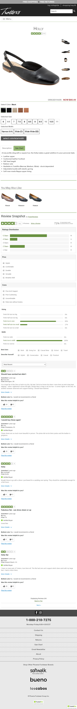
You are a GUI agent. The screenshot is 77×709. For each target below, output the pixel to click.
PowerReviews (33, 217)
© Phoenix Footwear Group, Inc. (38, 696)
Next (39, 605)
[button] (72, 707)
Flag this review (6, 408)
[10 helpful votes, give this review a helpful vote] (5, 451)
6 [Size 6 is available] (3, 121)
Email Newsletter (38, 649)
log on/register (53, 5)
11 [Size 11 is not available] (57, 121)
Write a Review (35, 223)
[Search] (74, 11)
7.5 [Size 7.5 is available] (19, 121)
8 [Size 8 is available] (24, 121)
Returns (38, 640)
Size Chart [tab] (19, 148)
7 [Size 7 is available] (13, 121)
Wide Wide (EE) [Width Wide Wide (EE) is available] (32, 131)
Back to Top (38, 601)
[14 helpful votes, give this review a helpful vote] (5, 404)
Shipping (38, 635)
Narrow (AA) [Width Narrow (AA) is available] (7, 131)
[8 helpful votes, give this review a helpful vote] (4, 494)
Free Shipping (30, 2)
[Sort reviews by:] (24, 364)
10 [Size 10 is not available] (45, 121)
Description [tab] (7, 148)
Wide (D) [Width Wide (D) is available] (19, 131)
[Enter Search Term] (61, 11)
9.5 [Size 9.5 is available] (40, 121)
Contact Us (38, 630)
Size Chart (38, 645)
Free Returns (47, 2)
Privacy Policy (38, 659)
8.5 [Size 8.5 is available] (29, 121)
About (38, 654)
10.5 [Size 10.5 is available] (51, 121)
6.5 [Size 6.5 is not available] (8, 121)
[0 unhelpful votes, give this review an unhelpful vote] (12, 404)
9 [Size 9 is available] (35, 121)
